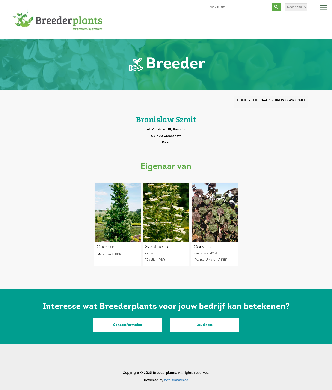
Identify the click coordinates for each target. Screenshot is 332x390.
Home (242, 100)
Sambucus (156, 247)
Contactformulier (127, 325)
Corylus (202, 247)
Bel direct (204, 325)
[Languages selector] (296, 7)
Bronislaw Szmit (290, 100)
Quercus (106, 247)
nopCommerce (176, 380)
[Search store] (239, 7)
